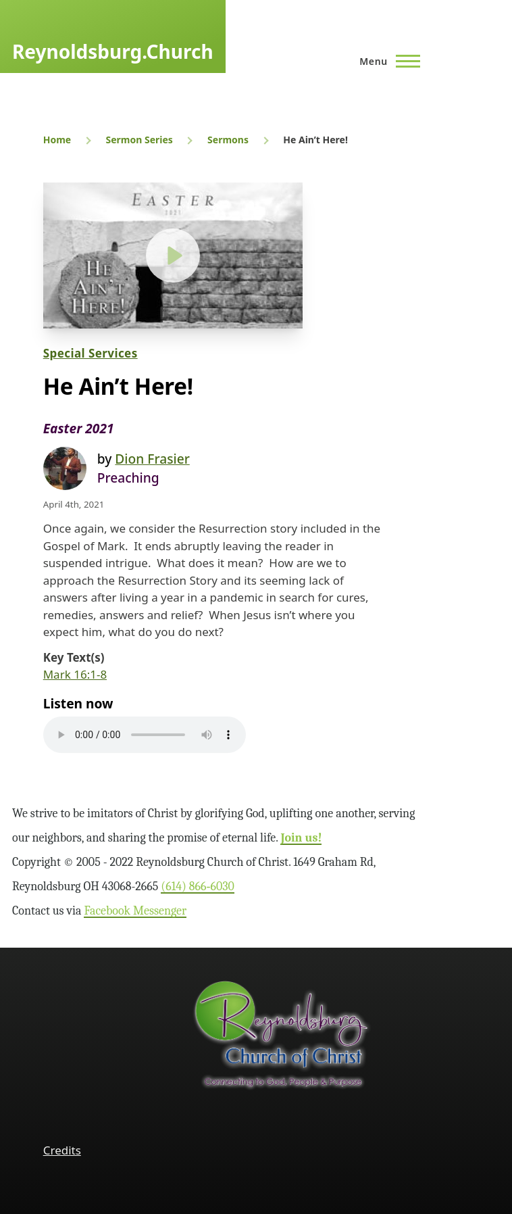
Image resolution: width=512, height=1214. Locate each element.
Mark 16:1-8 (75, 674)
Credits (62, 1150)
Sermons (228, 139)
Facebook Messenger (135, 911)
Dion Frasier (152, 459)
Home (57, 139)
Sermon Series (138, 139)
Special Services (90, 353)
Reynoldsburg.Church (112, 51)
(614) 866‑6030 (197, 886)
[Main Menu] (385, 61)
